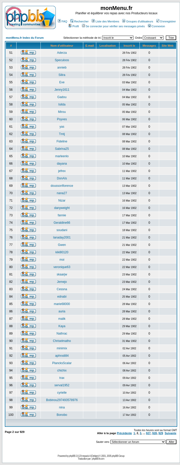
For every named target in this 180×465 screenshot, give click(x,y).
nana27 (62, 193)
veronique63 (61, 267)
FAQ (62, 21)
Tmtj (62, 134)
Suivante (170, 433)
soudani (62, 230)
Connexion (156, 26)
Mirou (62, 112)
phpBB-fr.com (98, 458)
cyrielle (61, 392)
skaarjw (62, 274)
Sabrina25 (62, 149)
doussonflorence (62, 186)
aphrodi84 (61, 355)
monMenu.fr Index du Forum (25, 37)
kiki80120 (62, 252)
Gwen (62, 245)
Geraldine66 (61, 222)
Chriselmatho (62, 341)
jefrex (61, 171)
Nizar (61, 200)
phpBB (72, 456)
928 (154, 433)
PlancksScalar (62, 363)
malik (61, 319)
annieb (61, 67)
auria (62, 311)
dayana (62, 163)
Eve (62, 82)
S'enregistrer (166, 21)
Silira (62, 75)
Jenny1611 (62, 89)
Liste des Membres (105, 21)
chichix (62, 370)
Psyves (62, 119)
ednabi (61, 296)
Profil (73, 26)
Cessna (62, 289)
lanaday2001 (62, 237)
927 (148, 433)
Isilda (61, 104)
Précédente (124, 433)
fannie (62, 215)
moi (61, 259)
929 (160, 433)
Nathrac (62, 333)
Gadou (61, 97)
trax (61, 378)
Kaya (61, 326)
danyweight (62, 208)
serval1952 (62, 385)
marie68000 (62, 304)
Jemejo (62, 282)
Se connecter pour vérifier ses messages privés (113, 26)
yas (62, 126)
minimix (62, 348)
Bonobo (62, 415)
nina (62, 407)
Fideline (62, 141)
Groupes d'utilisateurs (137, 21)
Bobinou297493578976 (62, 400)
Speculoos (62, 60)
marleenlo (62, 156)
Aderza (62, 53)
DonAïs (62, 178)
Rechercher (79, 21)
